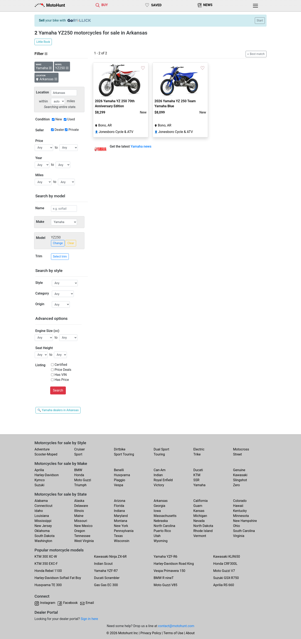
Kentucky (240, 511)
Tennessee (82, 536)
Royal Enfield (163, 480)
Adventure (42, 449)
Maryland (121, 516)
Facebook (70, 603)
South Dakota (44, 536)
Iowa (157, 511)
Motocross (241, 449)
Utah (157, 536)
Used (71, 119)
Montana (120, 521)
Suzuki (39, 485)
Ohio (236, 526)
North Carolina (164, 526)
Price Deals (63, 370)
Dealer (59, 130)
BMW (78, 470)
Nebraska (161, 521)
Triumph (80, 485)
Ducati (198, 470)
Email (90, 603)
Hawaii (238, 506)
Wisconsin (121, 541)
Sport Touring (124, 454)
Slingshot (240, 480)
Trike (197, 454)
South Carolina (244, 531)
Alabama (41, 501)
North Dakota (203, 526)
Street (237, 454)
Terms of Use (173, 633)
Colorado (240, 501)
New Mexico (83, 526)
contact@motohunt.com (176, 626)
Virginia (238, 536)
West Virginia (84, 541)
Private (73, 130)
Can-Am (160, 470)
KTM (196, 475)
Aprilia (39, 470)
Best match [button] (257, 54)
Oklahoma (42, 531)
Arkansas (161, 501)
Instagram (47, 603)
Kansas (198, 511)
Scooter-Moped (45, 454)
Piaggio (119, 480)
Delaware (81, 506)
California (200, 501)
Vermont (199, 536)
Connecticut (43, 506)
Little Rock (43, 41)
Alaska (79, 501)
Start (260, 20)
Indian (158, 475)
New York (121, 526)
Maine (78, 516)
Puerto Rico (162, 531)
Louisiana (41, 516)
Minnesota (241, 516)
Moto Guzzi (82, 480)
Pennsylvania (124, 531)
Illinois (79, 511)
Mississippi (42, 521)
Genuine (239, 470)
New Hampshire (245, 521)
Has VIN (61, 375)
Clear (70, 243)
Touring (159, 454)
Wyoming (161, 541)
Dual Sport (161, 449)
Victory (159, 485)
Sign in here (89, 619)
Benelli (119, 470)
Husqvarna (122, 475)
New (58, 119)
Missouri (80, 521)
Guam (197, 506)
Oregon (79, 531)
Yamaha (199, 485)
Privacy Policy (150, 633)
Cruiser (79, 449)
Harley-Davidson (46, 475)
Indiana (119, 511)
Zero (236, 485)
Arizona (119, 501)
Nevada (199, 521)
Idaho (38, 511)
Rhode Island (203, 531)
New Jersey (43, 526)
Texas (118, 536)
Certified (61, 365)
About (190, 633)
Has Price (62, 380)
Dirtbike (119, 449)
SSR (196, 480)
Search (58, 390)
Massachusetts (165, 516)
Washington (43, 541)
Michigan (200, 516)
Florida (119, 506)
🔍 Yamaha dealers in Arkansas (58, 410)
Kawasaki (240, 475)
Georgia (159, 506)
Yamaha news (141, 146)
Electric (198, 449)
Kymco (39, 480)
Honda (79, 475)
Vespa (118, 485)
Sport (78, 454)
